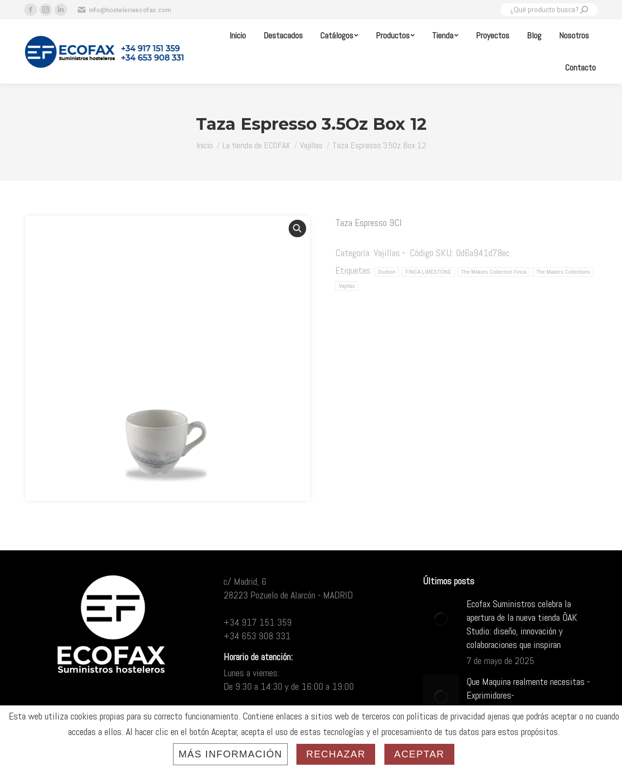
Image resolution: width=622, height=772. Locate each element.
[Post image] (441, 619)
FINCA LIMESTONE (428, 272)
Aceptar (419, 754)
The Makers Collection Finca (494, 272)
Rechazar (335, 754)
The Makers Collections (563, 272)
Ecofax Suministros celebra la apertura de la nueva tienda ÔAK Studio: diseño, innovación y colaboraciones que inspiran (521, 624)
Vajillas (387, 252)
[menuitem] (237, 35)
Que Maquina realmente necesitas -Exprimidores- (528, 688)
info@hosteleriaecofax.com (124, 10)
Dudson (387, 272)
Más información (230, 754)
